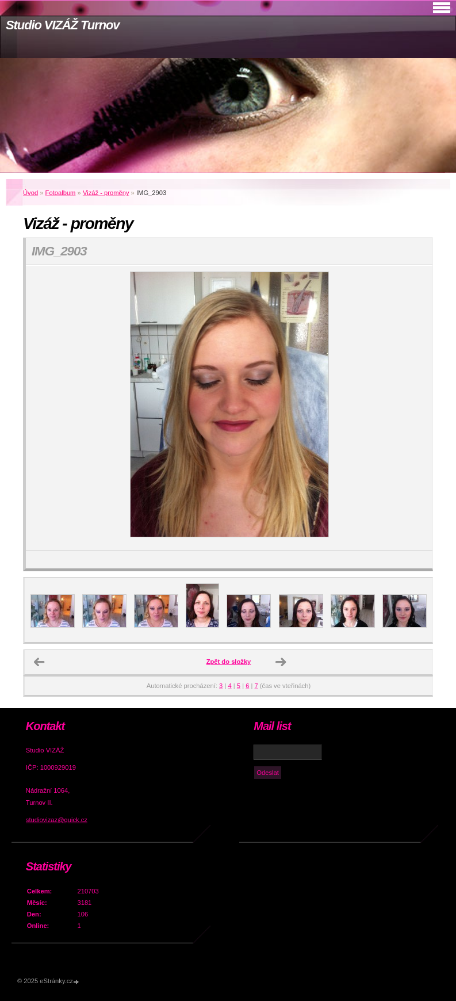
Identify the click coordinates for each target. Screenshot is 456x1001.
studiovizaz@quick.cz (56, 819)
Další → (280, 662)
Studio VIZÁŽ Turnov (62, 25)
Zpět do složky (228, 661)
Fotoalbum (60, 192)
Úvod (30, 192)
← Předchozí (39, 662)
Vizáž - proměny (106, 192)
